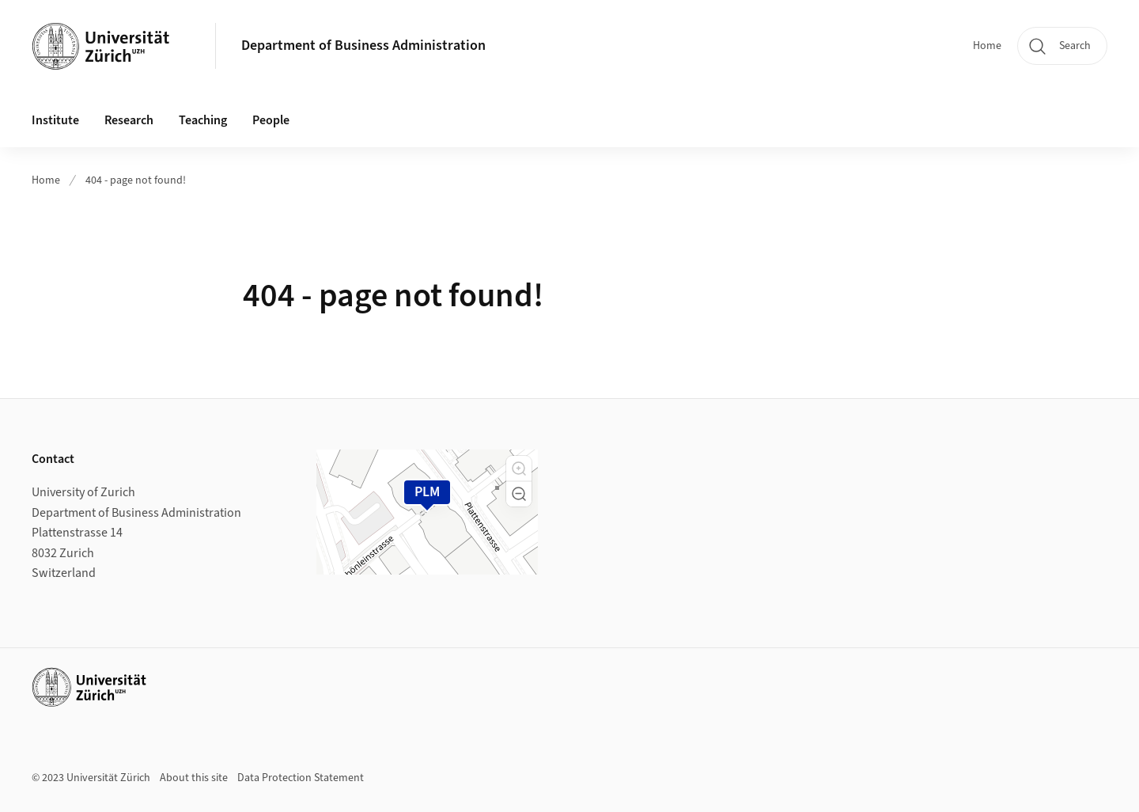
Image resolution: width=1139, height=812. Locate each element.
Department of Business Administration (363, 45)
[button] (519, 468)
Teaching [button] (203, 120)
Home (987, 46)
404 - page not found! (135, 180)
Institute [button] (55, 120)
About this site (194, 778)
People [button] (270, 120)
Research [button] (128, 120)
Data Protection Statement (300, 778)
